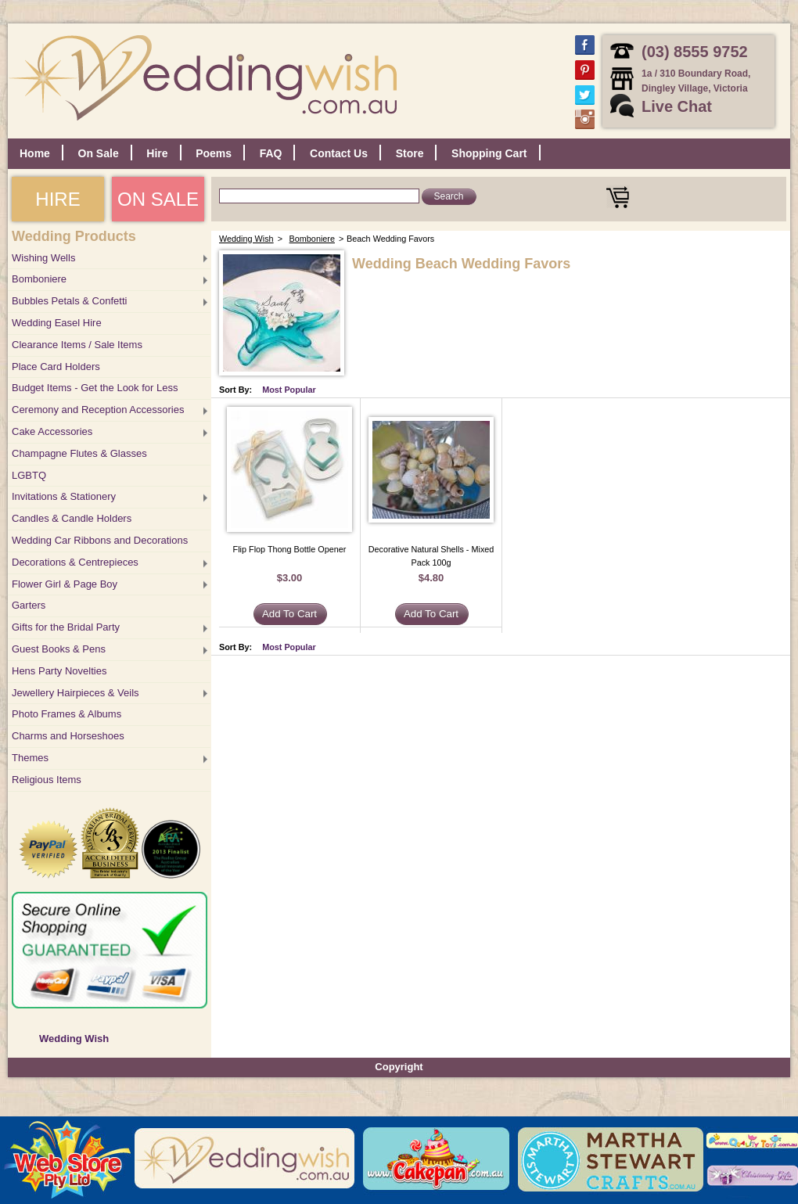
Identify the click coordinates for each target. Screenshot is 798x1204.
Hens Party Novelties (59, 671)
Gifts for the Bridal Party (66, 627)
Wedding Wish (74, 1038)
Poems (214, 153)
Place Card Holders (56, 366)
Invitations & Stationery (64, 496)
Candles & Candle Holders (71, 518)
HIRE (57, 199)
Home (35, 153)
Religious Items (46, 779)
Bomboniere (39, 279)
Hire (156, 153)
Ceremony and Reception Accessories (98, 409)
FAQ (271, 153)
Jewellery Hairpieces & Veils (75, 693)
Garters (28, 605)
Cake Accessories (52, 431)
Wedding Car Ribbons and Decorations (100, 540)
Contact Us (339, 153)
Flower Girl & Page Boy (64, 584)
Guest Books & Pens (59, 649)
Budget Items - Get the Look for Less (95, 388)
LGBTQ (29, 475)
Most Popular (289, 389)
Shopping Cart (489, 153)
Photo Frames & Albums (66, 714)
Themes (30, 758)
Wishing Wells (43, 258)
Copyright (398, 1067)
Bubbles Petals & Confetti (69, 301)
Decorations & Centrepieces (75, 562)
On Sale (98, 153)
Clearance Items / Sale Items (77, 344)
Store (410, 153)
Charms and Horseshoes (68, 736)
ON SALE (158, 199)
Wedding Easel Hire (57, 323)
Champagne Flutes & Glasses (79, 453)
